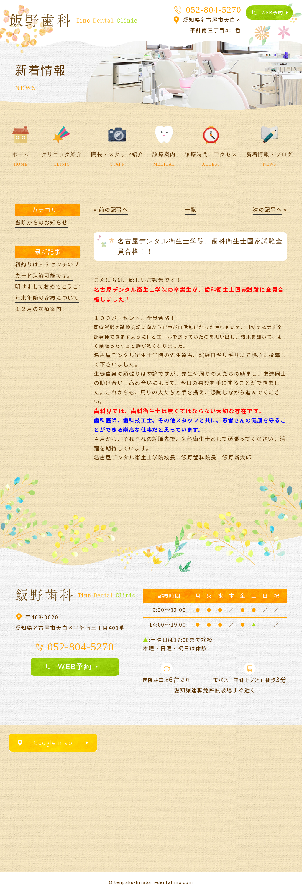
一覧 (190, 209)
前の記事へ (113, 209)
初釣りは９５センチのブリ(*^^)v (59, 264)
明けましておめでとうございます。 (61, 286)
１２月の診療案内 (38, 308)
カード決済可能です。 (44, 275)
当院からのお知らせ (41, 222)
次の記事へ (267, 209)
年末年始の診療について (47, 297)
